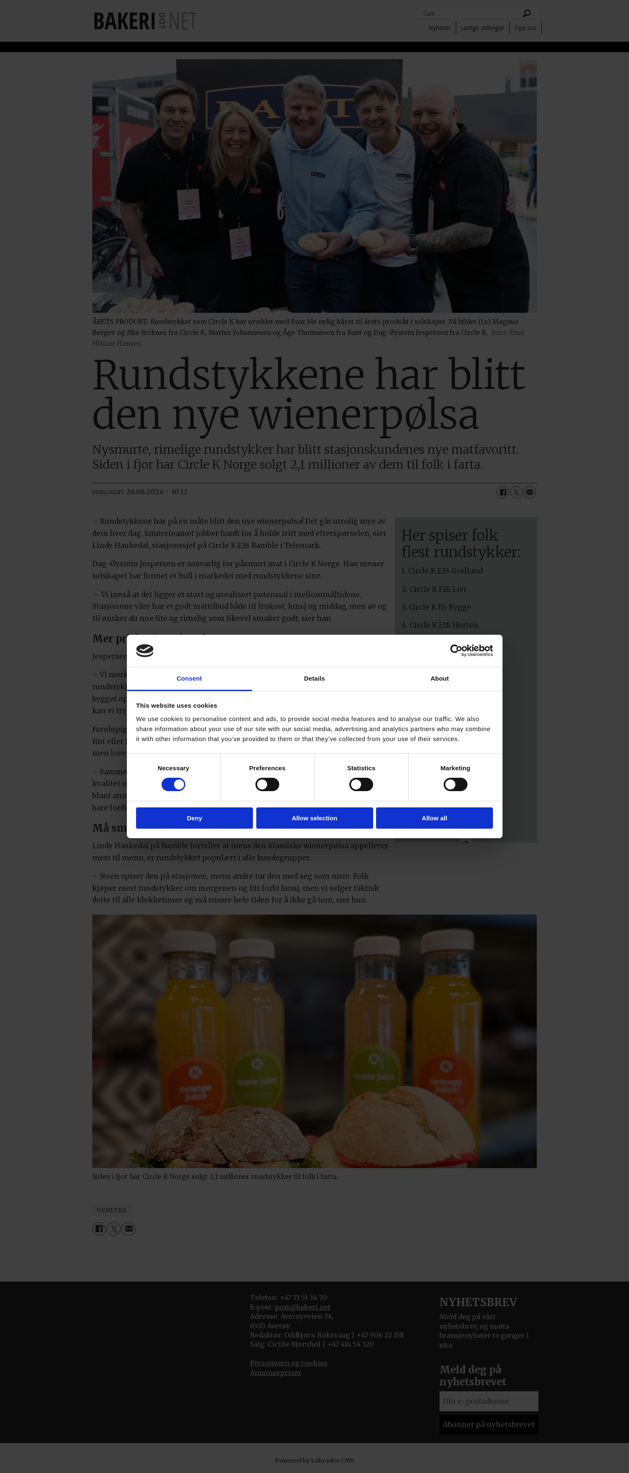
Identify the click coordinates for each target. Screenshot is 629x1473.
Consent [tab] (189, 678)
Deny (194, 818)
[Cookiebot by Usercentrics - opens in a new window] (456, 650)
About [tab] (440, 678)
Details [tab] (314, 678)
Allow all (434, 818)
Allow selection (314, 818)
